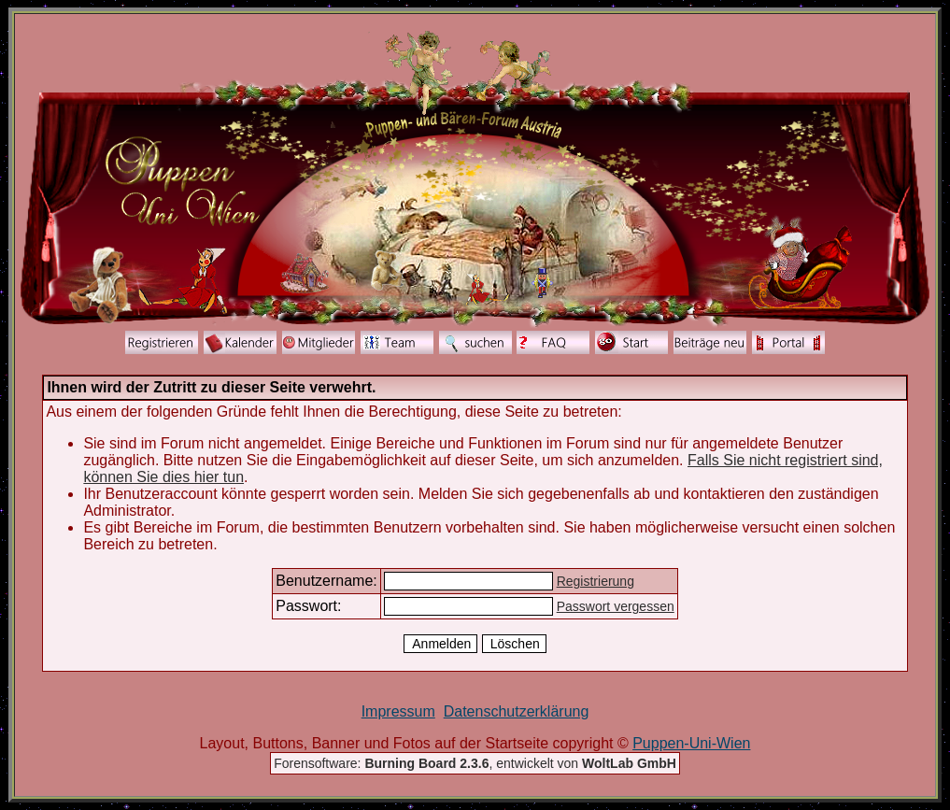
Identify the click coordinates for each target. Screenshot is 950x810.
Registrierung (595, 581)
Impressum (398, 711)
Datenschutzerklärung (516, 711)
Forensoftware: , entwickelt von (475, 763)
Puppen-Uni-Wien (691, 743)
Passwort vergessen (615, 606)
